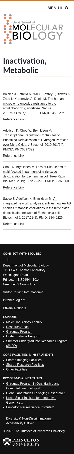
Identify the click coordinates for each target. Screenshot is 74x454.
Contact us (27, 284)
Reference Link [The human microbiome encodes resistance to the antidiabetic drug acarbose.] (13, 119)
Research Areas (17, 327)
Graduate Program (19, 331)
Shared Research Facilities (25, 364)
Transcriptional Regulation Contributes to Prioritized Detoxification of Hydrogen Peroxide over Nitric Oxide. (35, 140)
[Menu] (54, 8)
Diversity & (29, 418)
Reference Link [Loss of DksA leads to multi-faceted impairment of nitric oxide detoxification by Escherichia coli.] (13, 187)
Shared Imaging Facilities (24, 360)
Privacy (14, 308)
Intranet (14, 300)
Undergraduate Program (23, 336)
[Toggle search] (66, 8)
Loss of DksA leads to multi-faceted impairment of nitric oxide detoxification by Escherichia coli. (34, 171)
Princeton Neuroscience (30, 407)
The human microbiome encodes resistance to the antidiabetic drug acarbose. (33, 103)
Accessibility (20, 423)
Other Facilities (16, 369)
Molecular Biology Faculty (24, 322)
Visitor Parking (23, 292)
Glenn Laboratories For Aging (35, 393)
